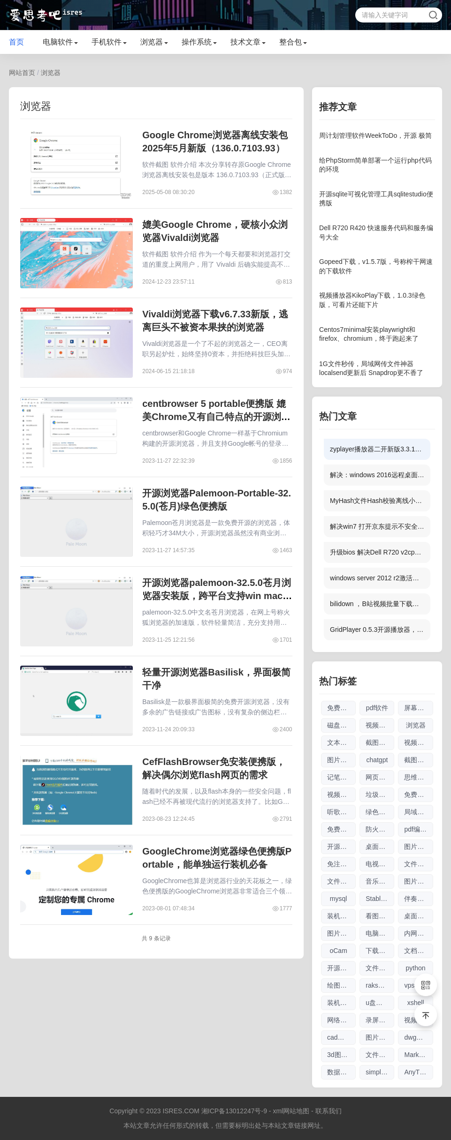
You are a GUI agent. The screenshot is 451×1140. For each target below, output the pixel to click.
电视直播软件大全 (380, 864)
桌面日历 (379, 846)
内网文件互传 (418, 933)
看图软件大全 (380, 916)
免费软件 (340, 708)
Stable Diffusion (380, 898)
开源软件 (340, 968)
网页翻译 (379, 777)
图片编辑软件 (418, 881)
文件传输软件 (418, 864)
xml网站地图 (291, 1111)
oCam (338, 950)
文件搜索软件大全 (341, 881)
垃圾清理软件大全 (380, 794)
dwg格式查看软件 (418, 1037)
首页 (16, 42)
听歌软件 (340, 812)
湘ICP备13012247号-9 (234, 1111)
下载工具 (379, 950)
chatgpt (377, 760)
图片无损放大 (341, 760)
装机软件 (340, 1002)
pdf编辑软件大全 (418, 829)
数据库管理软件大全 (341, 1072)
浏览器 (151, 42)
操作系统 (197, 42)
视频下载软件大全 (341, 794)
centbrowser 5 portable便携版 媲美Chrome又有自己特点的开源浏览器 (216, 416)
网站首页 (22, 72)
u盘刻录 (377, 1002)
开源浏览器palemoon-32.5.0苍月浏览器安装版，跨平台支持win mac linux (216, 596)
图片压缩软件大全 (341, 933)
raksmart (378, 985)
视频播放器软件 (418, 742)
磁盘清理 (340, 725)
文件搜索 (379, 968)
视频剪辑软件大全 (380, 725)
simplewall (380, 1072)
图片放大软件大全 (380, 1037)
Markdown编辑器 (418, 1054)
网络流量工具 (341, 1020)
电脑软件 (58, 42)
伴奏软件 (417, 898)
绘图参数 (340, 985)
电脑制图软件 (380, 933)
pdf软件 (377, 708)
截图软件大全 (380, 742)
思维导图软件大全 (418, 777)
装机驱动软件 (341, 916)
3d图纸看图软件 (341, 1054)
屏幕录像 (417, 708)
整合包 (290, 42)
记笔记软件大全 (341, 777)
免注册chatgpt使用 (341, 864)
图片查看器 (418, 846)
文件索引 (379, 1054)
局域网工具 (418, 812)
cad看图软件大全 (341, 1037)
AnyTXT (416, 1072)
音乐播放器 (380, 881)
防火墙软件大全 (380, 829)
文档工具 (417, 950)
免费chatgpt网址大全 (341, 829)
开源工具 (340, 846)
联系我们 (328, 1111)
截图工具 (417, 760)
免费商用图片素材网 (418, 794)
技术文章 (245, 42)
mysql (338, 898)
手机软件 (107, 42)
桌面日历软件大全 (418, 916)
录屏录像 (379, 1020)
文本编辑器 (341, 742)
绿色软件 (379, 812)
